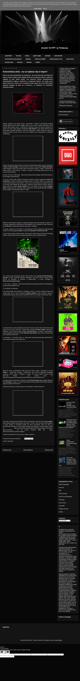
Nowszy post (7, 450)
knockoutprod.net (37, 183)
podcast (29, 62)
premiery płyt (9, 62)
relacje (27, 55)
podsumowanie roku (56, 59)
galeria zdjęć (37, 55)
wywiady (47, 55)
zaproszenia (70, 59)
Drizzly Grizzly (63, 493)
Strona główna (28, 450)
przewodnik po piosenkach (13, 59)
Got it (45, 8)
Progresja (61, 499)
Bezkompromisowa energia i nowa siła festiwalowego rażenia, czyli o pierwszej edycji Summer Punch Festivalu (68, 423)
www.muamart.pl (63, 114)
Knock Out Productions (65, 496)
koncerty (20, 62)
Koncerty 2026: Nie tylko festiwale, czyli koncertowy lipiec (71, 405)
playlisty (28, 59)
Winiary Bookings (64, 484)
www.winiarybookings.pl (9, 172)
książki (38, 62)
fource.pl (5, 375)
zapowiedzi (8, 55)
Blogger (60, 640)
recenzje (18, 55)
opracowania (58, 55)
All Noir (61, 512)
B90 (60, 490)
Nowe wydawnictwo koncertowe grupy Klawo (72, 442)
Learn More (37, 8)
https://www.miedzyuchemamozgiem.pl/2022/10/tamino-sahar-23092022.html (23, 377)
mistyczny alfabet (40, 59)
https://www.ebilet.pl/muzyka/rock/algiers (14, 431)
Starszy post (49, 450)
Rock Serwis (62, 502)
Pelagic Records (63, 509)
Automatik (62, 505)
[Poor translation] (7, 652)
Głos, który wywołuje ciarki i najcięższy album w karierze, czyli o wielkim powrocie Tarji (68, 461)
